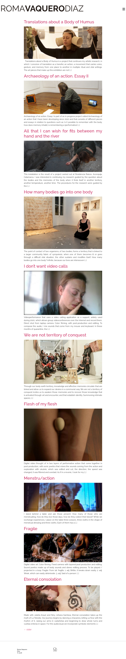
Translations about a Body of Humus (59, 21)
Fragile (30, 528)
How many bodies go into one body (58, 191)
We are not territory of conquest (55, 335)
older (28, 629)
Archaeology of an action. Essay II (56, 76)
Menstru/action (39, 478)
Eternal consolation (42, 579)
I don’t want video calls (46, 266)
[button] (124, 9)
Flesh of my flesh (40, 403)
